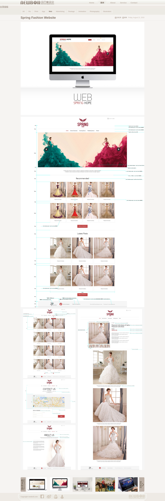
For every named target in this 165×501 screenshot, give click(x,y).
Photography (94, 11)
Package (71, 11)
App (43, 11)
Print (36, 11)
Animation (82, 11)
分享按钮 (4, 7)
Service (123, 3)
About (112, 3)
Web (50, 11)
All (23, 11)
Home (91, 3)
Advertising (60, 11)
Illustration (107, 11)
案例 (102, 3)
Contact (134, 3)
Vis (29, 11)
